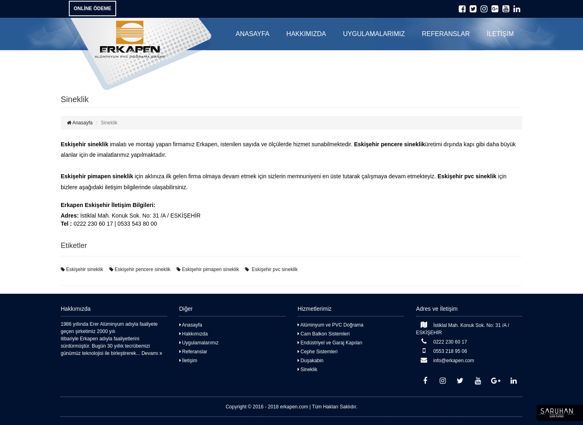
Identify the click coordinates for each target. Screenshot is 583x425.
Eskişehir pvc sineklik (271, 269)
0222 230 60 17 (441, 341)
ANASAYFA (252, 33)
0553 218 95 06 (441, 350)
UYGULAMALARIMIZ (374, 33)
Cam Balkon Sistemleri (324, 334)
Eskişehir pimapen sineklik (208, 269)
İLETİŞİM (500, 33)
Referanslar (193, 352)
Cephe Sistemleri (318, 352)
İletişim (188, 360)
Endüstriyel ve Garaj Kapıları (330, 343)
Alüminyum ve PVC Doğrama (331, 325)
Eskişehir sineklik (82, 269)
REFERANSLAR (446, 33)
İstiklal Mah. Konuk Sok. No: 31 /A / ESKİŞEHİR (462, 328)
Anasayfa (80, 123)
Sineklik (307, 369)
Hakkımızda (193, 334)
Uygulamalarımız (199, 343)
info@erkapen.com (445, 360)
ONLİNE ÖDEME (92, 8)
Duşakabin (310, 360)
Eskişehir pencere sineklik (139, 269)
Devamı (151, 353)
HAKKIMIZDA (306, 33)
